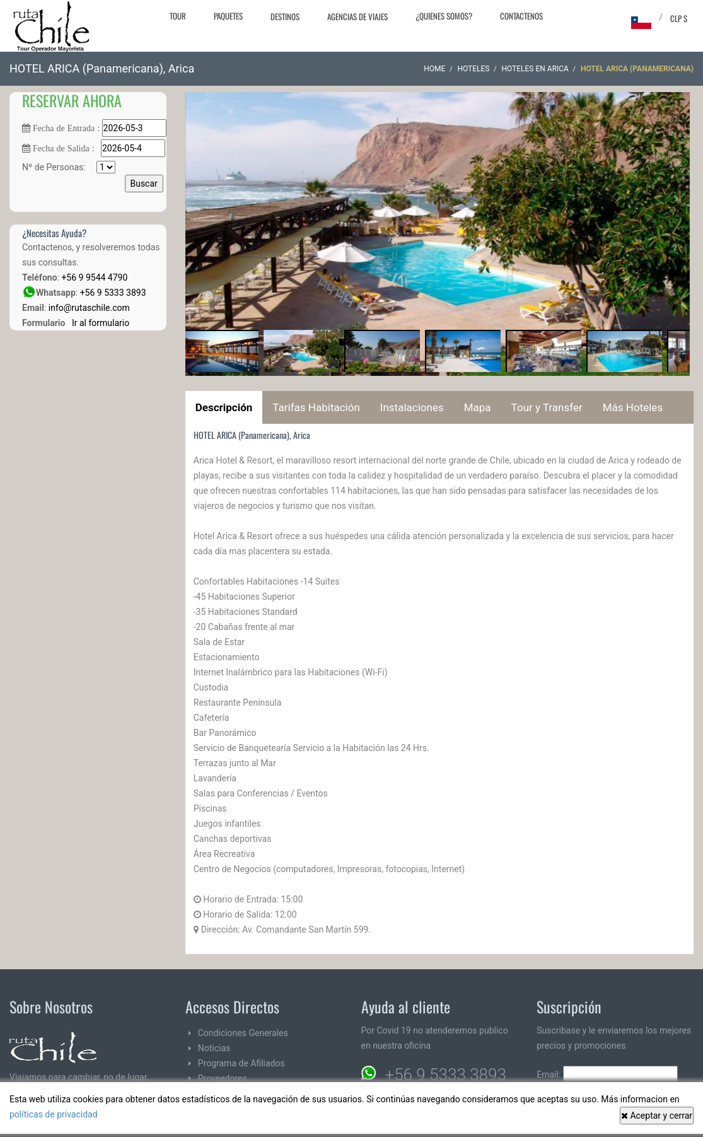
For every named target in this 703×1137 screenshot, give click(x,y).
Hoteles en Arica (535, 68)
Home (434, 68)
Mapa (477, 407)
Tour (178, 15)
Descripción (224, 407)
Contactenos (521, 15)
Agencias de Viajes (357, 16)
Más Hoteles (633, 407)
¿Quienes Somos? (443, 15)
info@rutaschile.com (89, 308)
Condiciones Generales (243, 1033)
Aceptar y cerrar (656, 1116)
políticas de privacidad (53, 1114)
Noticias (214, 1048)
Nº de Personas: (68, 167)
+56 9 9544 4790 (94, 277)
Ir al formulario (98, 323)
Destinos (284, 16)
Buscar (144, 183)
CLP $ (678, 18)
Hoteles (473, 68)
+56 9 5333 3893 (113, 293)
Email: (607, 1074)
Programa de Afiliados (241, 1063)
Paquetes (228, 15)
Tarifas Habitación (315, 407)
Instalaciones (412, 407)
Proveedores (222, 1078)
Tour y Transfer (547, 407)
